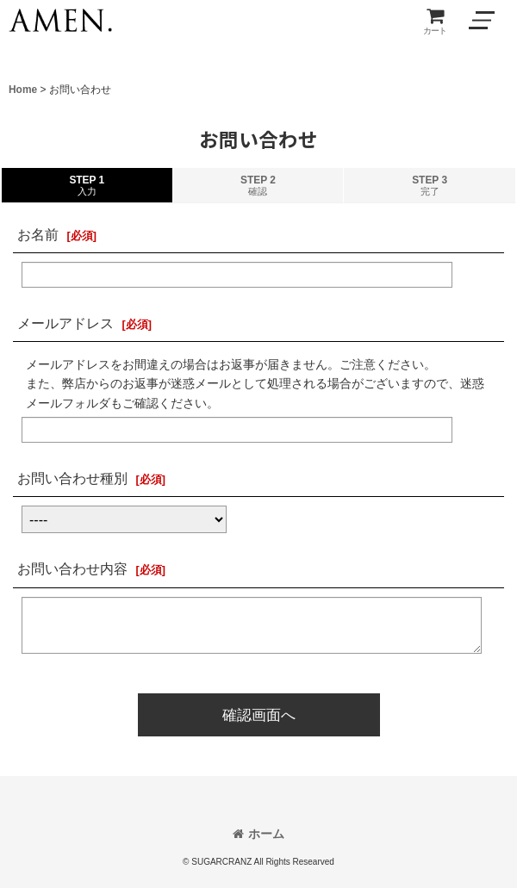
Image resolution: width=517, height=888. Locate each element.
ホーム (258, 834)
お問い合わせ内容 (72, 568)
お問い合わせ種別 (72, 478)
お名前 (38, 234)
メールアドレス (65, 323)
